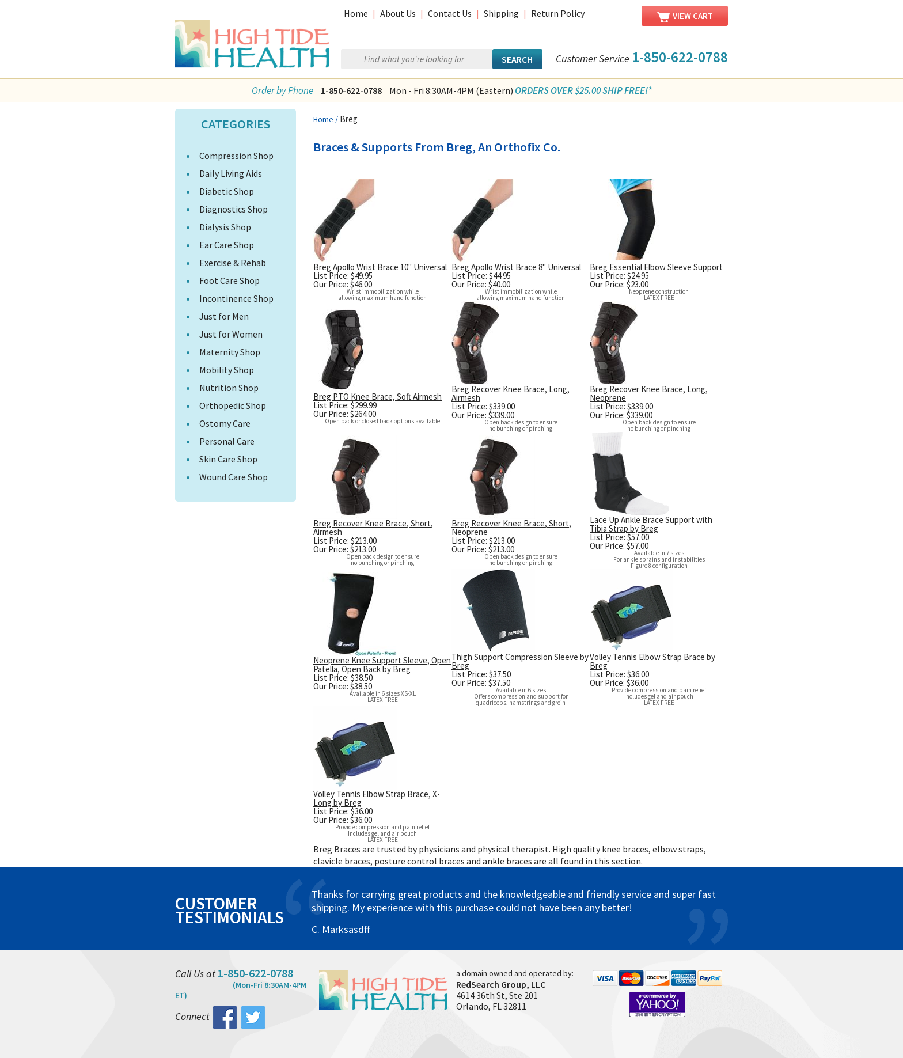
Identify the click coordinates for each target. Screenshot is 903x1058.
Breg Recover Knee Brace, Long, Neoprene (649, 393)
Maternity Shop (229, 352)
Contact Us (450, 13)
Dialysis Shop (225, 227)
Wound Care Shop (233, 477)
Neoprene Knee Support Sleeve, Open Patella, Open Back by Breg (382, 664)
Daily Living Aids (230, 173)
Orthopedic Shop (232, 405)
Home (356, 13)
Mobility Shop (226, 370)
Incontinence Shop (236, 298)
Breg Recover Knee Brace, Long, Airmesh (510, 393)
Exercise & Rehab (232, 262)
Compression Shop (236, 155)
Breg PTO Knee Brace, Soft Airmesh (377, 396)
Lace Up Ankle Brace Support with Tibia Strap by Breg (651, 524)
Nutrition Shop (229, 387)
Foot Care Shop (229, 280)
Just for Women (231, 334)
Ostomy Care (225, 423)
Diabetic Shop (226, 191)
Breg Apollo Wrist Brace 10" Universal (380, 266)
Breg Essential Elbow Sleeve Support (656, 266)
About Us (398, 13)
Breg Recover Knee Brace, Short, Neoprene (511, 527)
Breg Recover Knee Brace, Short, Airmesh (373, 527)
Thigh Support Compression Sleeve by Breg (520, 661)
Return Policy (558, 13)
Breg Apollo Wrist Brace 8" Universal (516, 266)
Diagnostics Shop (233, 209)
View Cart (685, 16)
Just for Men (224, 316)
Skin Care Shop (228, 459)
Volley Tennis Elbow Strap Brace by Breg (652, 661)
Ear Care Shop (226, 245)
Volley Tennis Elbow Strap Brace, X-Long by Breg (376, 798)
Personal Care (227, 441)
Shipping (501, 13)
